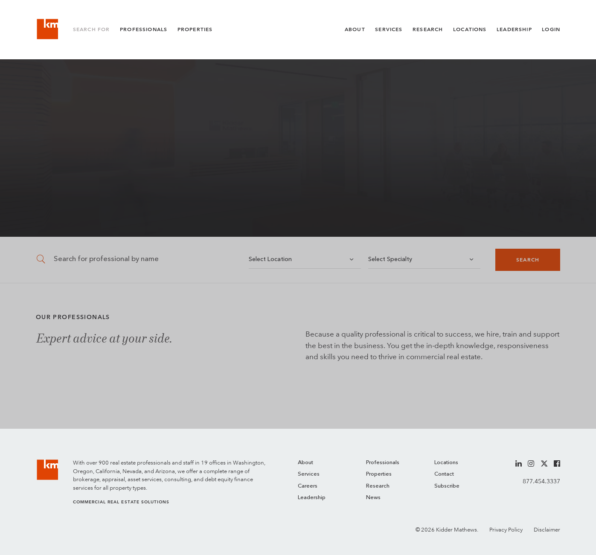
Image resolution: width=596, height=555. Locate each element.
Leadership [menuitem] (312, 497)
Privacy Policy (506, 529)
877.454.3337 (541, 481)
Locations (470, 29)
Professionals (143, 29)
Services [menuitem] (309, 474)
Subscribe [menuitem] (446, 486)
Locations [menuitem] (446, 462)
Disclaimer (547, 529)
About (355, 29)
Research (428, 29)
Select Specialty (390, 259)
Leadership (514, 29)
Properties (195, 29)
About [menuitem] (305, 462)
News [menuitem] (373, 497)
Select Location (270, 259)
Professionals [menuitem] (382, 462)
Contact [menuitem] (444, 474)
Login (551, 29)
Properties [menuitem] (379, 474)
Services (388, 29)
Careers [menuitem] (307, 486)
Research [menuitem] (378, 486)
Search (527, 260)
